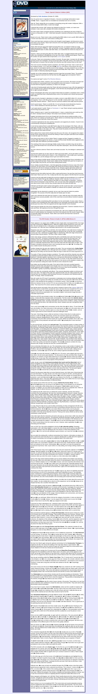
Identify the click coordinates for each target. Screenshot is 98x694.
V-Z (64, 7)
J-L (55, 7)
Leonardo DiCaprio (18, 46)
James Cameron (17, 44)
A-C (48, 7)
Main (75, 7)
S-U (62, 7)
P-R (60, 7)
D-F (50, 7)
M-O (57, 7)
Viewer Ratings (69, 7)
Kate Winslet (25, 46)
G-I (52, 7)
